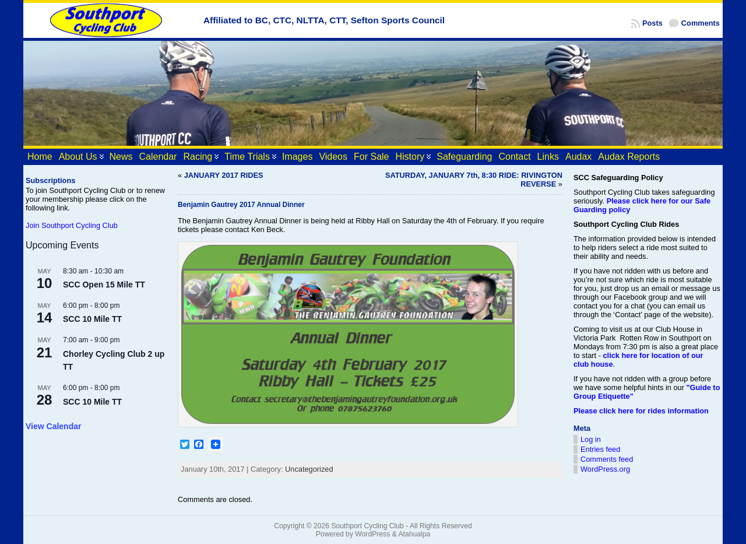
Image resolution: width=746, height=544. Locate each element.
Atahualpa (414, 534)
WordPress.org (605, 469)
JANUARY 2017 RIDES (223, 175)
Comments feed (606, 459)
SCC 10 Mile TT (92, 319)
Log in (590, 439)
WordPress (372, 534)
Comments (700, 23)
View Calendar (53, 426)
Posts (652, 23)
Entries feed (600, 449)
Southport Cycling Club (367, 526)
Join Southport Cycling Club (72, 225)
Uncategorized (309, 469)
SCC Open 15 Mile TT (104, 284)
